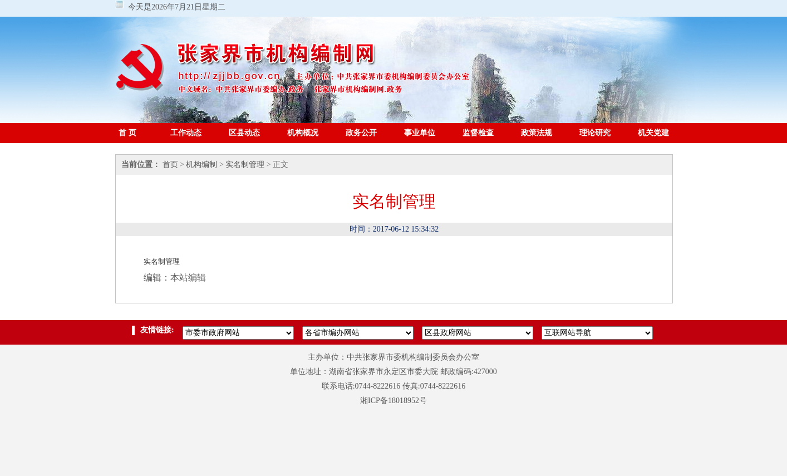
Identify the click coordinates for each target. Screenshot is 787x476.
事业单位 (419, 133)
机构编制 (201, 164)
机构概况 (302, 133)
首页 (170, 164)
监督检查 (478, 133)
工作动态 (185, 133)
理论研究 (595, 133)
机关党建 (653, 133)
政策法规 (536, 133)
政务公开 (361, 133)
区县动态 (244, 133)
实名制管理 (244, 164)
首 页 (127, 133)
